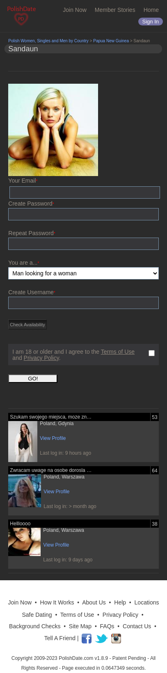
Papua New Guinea (111, 41)
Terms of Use (118, 351)
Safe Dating (37, 614)
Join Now (75, 10)
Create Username (31, 292)
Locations (147, 602)
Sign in (150, 21)
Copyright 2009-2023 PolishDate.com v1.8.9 (59, 658)
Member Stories (115, 10)
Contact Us (137, 626)
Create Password (31, 203)
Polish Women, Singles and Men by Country (48, 41)
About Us (94, 602)
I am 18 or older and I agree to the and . (73, 355)
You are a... (23, 262)
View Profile (53, 438)
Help (120, 602)
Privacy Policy (41, 358)
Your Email (22, 180)
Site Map (80, 626)
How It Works (57, 602)
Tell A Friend (59, 638)
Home (151, 10)
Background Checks (34, 626)
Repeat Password (31, 233)
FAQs (107, 626)
